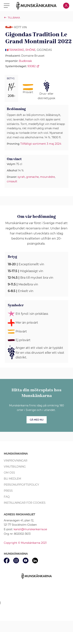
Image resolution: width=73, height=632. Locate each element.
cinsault (12, 181)
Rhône (30, 50)
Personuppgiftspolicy (21, 484)
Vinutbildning (15, 466)
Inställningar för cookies (25, 502)
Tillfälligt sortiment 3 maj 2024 (40, 143)
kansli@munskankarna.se (30, 529)
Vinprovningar (15, 460)
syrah (21, 177)
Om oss (9, 472)
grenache (32, 177)
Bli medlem (12, 478)
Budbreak (25, 61)
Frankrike (16, 50)
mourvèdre (47, 177)
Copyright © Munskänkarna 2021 (25, 543)
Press (8, 490)
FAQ (7, 496)
